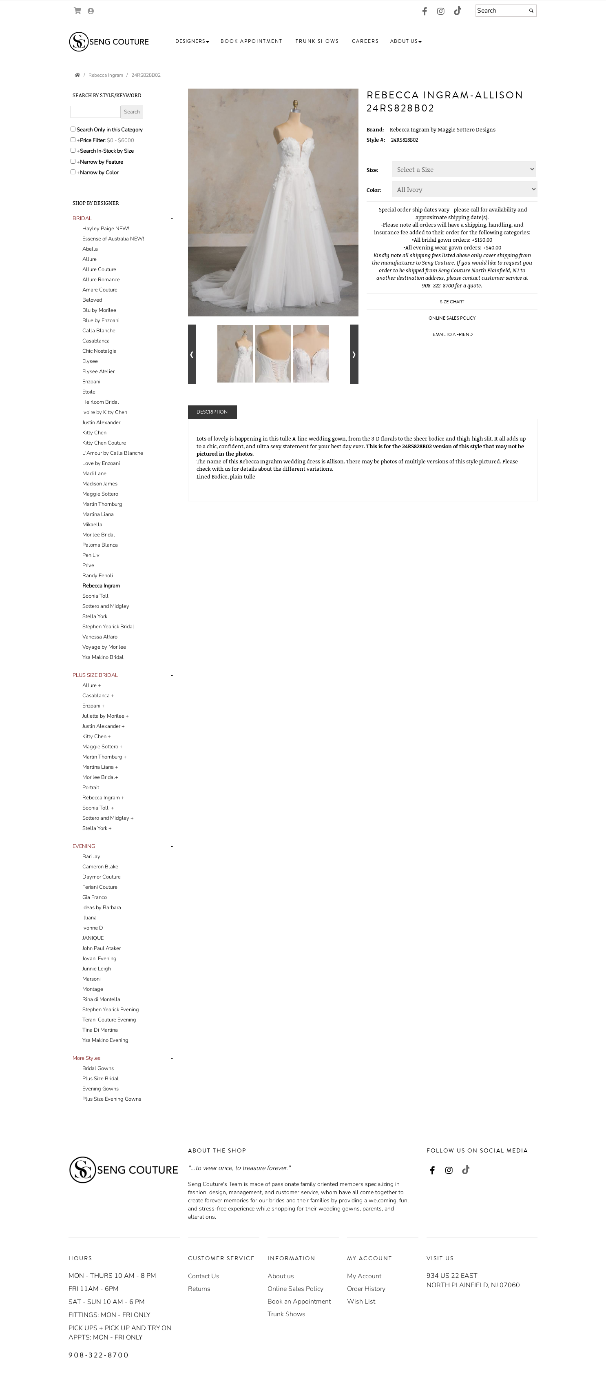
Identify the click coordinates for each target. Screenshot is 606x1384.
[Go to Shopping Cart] (78, 10)
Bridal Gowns (98, 1068)
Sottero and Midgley (105, 606)
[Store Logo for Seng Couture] (109, 41)
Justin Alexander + (103, 726)
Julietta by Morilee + (105, 716)
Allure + (91, 685)
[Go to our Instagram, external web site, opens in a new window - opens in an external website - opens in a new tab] (441, 12)
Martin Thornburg (102, 504)
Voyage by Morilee (104, 647)
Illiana (89, 917)
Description (212, 412)
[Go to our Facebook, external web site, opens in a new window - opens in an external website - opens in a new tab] (424, 12)
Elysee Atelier (98, 371)
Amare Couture (99, 290)
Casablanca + (98, 695)
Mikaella (92, 524)
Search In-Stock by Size (107, 151)
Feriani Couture (99, 887)
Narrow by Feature (101, 162)
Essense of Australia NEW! (113, 239)
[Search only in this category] (73, 129)
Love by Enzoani (101, 463)
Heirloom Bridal (100, 402)
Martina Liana (98, 514)
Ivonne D (92, 928)
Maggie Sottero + (102, 746)
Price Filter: (93, 140)
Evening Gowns (100, 1089)
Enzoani (91, 381)
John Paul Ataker (101, 948)
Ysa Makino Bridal (103, 657)
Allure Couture (99, 269)
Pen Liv (91, 555)
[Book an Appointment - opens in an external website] (299, 1302)
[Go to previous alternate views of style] (192, 354)
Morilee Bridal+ (100, 777)
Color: (374, 190)
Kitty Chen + (96, 736)
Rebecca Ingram (101, 586)
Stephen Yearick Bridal (108, 626)
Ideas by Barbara (101, 907)
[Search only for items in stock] (73, 150)
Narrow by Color (99, 172)
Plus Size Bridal (100, 1078)
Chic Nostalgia (99, 351)
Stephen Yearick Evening (110, 1009)
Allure (89, 259)
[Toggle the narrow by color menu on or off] (73, 171)
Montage (92, 989)
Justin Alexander (101, 422)
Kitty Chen (94, 432)
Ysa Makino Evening (105, 1040)
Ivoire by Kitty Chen (104, 412)
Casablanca (96, 341)
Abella (90, 249)
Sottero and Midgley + (108, 818)
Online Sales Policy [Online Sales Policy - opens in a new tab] (452, 318)
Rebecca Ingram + (103, 797)
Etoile (88, 392)
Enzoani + (93, 706)
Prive (88, 565)
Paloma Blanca (100, 545)
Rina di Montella (101, 999)
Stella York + (97, 828)
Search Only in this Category (110, 130)
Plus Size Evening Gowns (111, 1099)
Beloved (92, 300)
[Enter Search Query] (96, 112)
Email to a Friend (453, 335)
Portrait (90, 787)
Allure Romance (101, 279)
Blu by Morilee (99, 310)
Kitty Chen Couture (104, 443)
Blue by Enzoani (100, 320)
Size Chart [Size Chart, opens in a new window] (452, 302)
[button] (192, 41)
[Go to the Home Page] (77, 75)
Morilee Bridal (98, 534)
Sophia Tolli (96, 596)
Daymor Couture (101, 877)
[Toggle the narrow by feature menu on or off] (73, 161)
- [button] (172, 218)
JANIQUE (93, 938)
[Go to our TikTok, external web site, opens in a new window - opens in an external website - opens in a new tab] (457, 10)
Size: (372, 170)
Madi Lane (94, 473)
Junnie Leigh (96, 968)
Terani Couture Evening (109, 1020)
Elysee (90, 361)
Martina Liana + (100, 767)
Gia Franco (94, 897)
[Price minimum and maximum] (123, 140)
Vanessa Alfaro (99, 637)
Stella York (94, 616)
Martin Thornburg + (104, 757)
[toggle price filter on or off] (73, 139)
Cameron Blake (100, 866)
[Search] (506, 10)
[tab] (124, 438)
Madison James (99, 483)
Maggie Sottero (100, 494)
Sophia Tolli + (98, 808)
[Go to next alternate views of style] (354, 354)
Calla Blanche (98, 330)
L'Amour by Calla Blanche (112, 453)
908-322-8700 (99, 1355)
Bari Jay (91, 856)
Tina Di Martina (100, 1030)
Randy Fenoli (97, 575)
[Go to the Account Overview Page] (91, 12)
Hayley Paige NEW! (105, 228)
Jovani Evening (99, 958)
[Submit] (531, 10)
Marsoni (91, 979)
